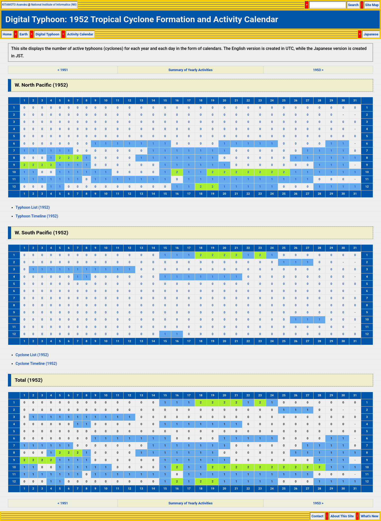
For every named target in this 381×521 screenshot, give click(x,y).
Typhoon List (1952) (33, 207)
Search (353, 5)
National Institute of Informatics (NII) (53, 4)
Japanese (371, 34)
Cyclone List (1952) (32, 355)
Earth (24, 34)
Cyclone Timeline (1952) (36, 363)
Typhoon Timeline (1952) (37, 216)
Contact (317, 516)
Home (7, 34)
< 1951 (63, 70)
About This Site (342, 516)
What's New (369, 516)
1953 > (318, 70)
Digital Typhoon (47, 34)
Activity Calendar (80, 34)
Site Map (372, 5)
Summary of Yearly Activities (191, 70)
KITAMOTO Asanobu (14, 4)
